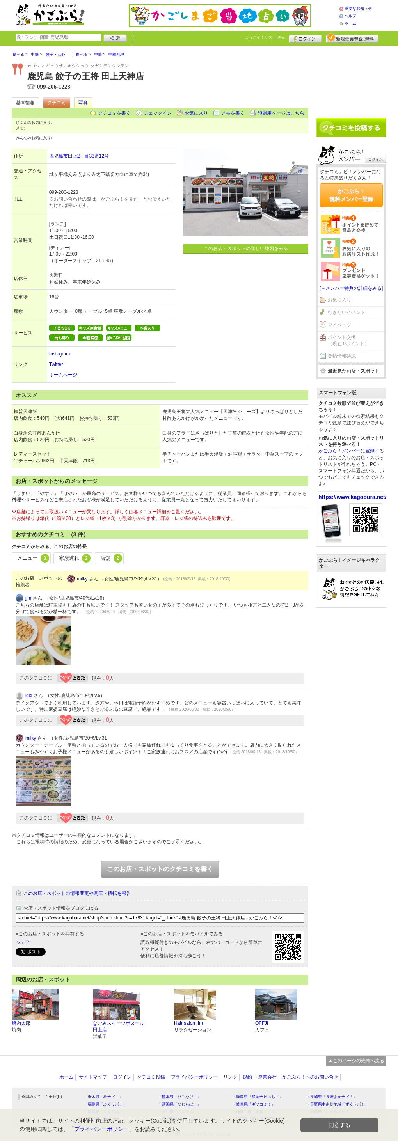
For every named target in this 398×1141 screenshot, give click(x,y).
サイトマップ (93, 1077)
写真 (83, 102)
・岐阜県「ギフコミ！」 (253, 1104)
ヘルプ (350, 16)
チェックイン (158, 113)
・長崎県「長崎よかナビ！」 (331, 1097)
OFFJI (261, 1023)
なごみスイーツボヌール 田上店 (118, 1026)
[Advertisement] (351, 79)
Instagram (59, 354)
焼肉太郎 (21, 1023)
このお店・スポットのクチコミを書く (160, 869)
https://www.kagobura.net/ (352, 497)
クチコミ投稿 (151, 1077)
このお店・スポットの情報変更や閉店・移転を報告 (77, 893)
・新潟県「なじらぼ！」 (179, 1104)
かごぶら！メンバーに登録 (346, 451)
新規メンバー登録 (352, 38)
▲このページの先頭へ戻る (356, 1060)
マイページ (339, 325)
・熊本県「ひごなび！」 (179, 1097)
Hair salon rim (188, 1023)
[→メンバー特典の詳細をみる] (351, 288)
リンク (230, 1077)
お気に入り (196, 113)
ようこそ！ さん (265, 37)
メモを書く (233, 113)
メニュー (33, 558)
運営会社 (267, 1077)
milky (82, 579)
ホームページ (63, 375)
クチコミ (56, 102)
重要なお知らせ (358, 8)
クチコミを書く (114, 113)
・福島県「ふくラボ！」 (105, 1104)
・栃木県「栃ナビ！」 (103, 1097)
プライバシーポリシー (194, 1077)
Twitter (56, 364)
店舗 (111, 558)
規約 (247, 1077)
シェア (23, 942)
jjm (28, 598)
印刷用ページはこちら (281, 113)
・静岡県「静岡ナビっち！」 (257, 1097)
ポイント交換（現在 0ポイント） (348, 341)
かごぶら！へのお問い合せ (310, 1077)
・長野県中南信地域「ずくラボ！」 (337, 1104)
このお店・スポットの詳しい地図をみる (246, 248)
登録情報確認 (342, 356)
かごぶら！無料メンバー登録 (351, 195)
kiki (28, 695)
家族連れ (75, 558)
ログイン (305, 38)
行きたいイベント (346, 312)
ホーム (350, 23)
